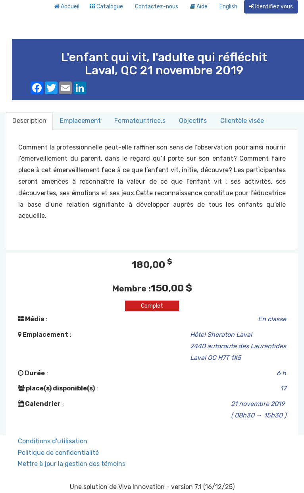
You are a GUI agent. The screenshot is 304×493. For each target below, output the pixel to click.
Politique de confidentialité (58, 452)
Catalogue (106, 6)
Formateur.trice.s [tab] (139, 120)
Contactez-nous (156, 6)
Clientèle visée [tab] (242, 120)
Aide (199, 6)
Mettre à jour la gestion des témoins (71, 464)
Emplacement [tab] (80, 120)
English (228, 6)
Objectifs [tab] (193, 120)
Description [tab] (29, 120)
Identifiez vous (271, 6)
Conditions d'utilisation (52, 441)
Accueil (66, 6)
